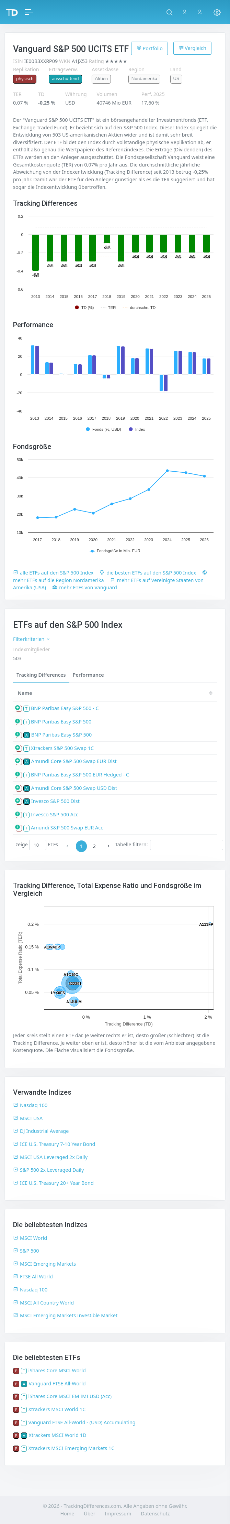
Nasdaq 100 (30, 1105)
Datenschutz (155, 1513)
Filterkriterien (31, 639)
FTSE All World (33, 1276)
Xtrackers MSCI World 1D (57, 1435)
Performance (88, 675)
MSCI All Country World (43, 1302)
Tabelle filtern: (169, 845)
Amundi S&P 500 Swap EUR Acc (67, 827)
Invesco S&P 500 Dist (55, 801)
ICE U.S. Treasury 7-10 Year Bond (54, 1144)
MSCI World (30, 1238)
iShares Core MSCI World (57, 1370)
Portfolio (150, 48)
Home (67, 1513)
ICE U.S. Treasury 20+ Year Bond (53, 1183)
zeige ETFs (36, 845)
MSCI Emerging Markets (44, 1263)
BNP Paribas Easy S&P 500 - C (65, 708)
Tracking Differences (41, 675)
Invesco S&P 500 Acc (54, 814)
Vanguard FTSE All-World (56, 1383)
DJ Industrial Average (41, 1131)
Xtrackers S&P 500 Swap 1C (62, 748)
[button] (169, 12)
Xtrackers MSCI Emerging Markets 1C (71, 1448)
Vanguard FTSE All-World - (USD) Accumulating (82, 1422)
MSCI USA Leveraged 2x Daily (50, 1157)
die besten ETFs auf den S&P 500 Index (148, 572)
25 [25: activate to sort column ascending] (183, 693)
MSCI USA (28, 1118)
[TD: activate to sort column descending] (165, 693)
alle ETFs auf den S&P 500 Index (53, 572)
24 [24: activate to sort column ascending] (204, 693)
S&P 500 (26, 1250)
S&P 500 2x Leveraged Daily (48, 1170)
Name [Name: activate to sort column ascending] (25, 693)
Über (89, 1513)
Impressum (118, 1513)
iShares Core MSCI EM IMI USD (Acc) (70, 1396)
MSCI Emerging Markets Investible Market (65, 1315)
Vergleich (192, 48)
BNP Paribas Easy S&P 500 (61, 721)
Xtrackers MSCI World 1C (57, 1409)
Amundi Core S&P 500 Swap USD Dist (74, 788)
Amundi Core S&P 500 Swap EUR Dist (74, 761)
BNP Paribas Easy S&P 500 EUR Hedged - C (80, 774)
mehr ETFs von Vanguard (84, 587)
